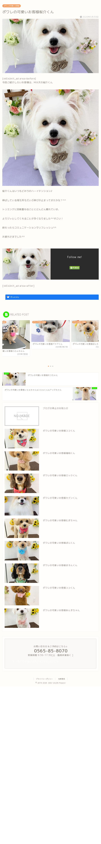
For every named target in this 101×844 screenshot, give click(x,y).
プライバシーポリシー (44, 679)
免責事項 (61, 679)
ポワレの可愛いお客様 (11, 6)
